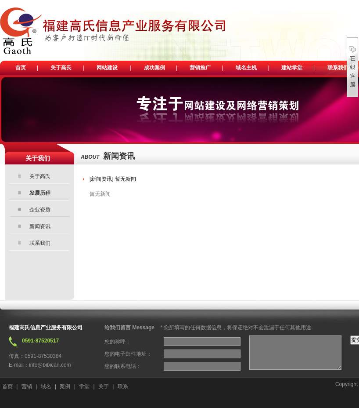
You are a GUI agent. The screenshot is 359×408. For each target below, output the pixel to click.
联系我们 (337, 68)
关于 (103, 386)
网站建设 (107, 68)
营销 (27, 386)
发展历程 (39, 193)
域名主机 (246, 68)
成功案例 (154, 68)
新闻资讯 (39, 226)
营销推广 (200, 68)
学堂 (84, 386)
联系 (123, 386)
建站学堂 (291, 68)
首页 (20, 68)
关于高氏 (61, 68)
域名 (46, 386)
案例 (65, 386)
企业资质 (39, 210)
